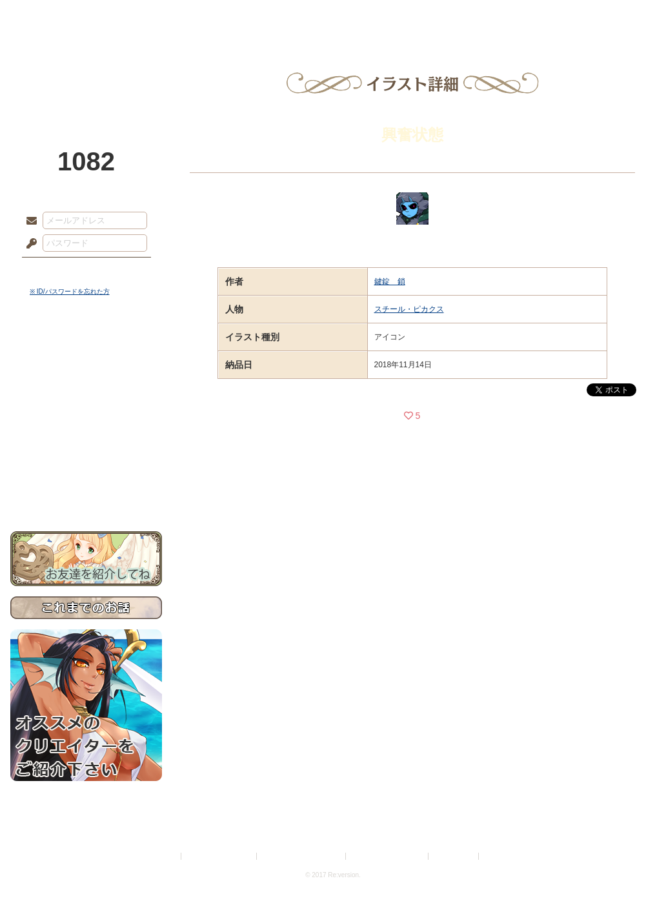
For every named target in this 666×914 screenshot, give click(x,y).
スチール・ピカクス (409, 309)
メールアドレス (28, 221)
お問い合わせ (86, 491)
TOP (57, 16)
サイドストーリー (86, 374)
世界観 (86, 352)
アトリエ (333, 16)
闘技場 (609, 16)
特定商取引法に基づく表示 (302, 856)
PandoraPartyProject (86, 71)
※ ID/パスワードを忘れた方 (70, 291)
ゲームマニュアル (86, 397)
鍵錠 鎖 (389, 281)
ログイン (55, 270)
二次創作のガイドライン (387, 856)
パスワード (28, 244)
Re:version (500, 856)
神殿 (150, 16)
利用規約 (163, 856)
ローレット (241, 16)
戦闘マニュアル (86, 449)
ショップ (516, 16)
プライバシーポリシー (219, 856)
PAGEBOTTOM (633, 878)
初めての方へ (86, 468)
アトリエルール (86, 433)
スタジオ (424, 16)
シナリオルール (86, 417)
